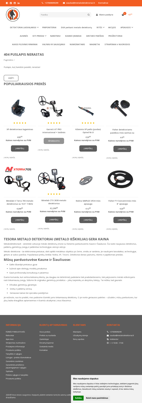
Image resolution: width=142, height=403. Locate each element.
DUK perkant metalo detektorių (76, 27)
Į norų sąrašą (9, 157)
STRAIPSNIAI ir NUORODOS (117, 44)
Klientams (79, 325)
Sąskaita (9, 371)
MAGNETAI (95, 44)
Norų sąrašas (78, 339)
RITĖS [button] (99, 27)
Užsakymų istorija (80, 335)
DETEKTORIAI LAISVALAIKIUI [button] (23, 27)
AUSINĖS (24, 36)
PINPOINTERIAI (49, 27)
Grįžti (11, 78)
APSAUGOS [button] (126, 27)
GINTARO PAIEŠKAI (95, 36)
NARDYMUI (55, 36)
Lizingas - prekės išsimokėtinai (18, 357)
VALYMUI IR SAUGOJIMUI (53, 44)
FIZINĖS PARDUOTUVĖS (15, 332)
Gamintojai (44, 339)
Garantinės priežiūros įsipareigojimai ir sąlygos (16, 366)
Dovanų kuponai (47, 343)
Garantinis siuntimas (14, 361)
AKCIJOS (112, 27)
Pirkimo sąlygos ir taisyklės (17, 375)
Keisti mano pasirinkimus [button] (97, 398)
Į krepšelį (19, 148)
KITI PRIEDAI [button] (38, 36)
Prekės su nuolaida (48, 335)
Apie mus (10, 339)
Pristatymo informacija (15, 346)
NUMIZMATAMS (77, 44)
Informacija (13, 325)
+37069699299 (50, 3)
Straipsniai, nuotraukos (16, 343)
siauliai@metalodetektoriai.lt (79, 3)
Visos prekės (45, 332)
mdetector (112, 339)
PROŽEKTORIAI (115, 36)
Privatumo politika (13, 350)
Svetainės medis (46, 346)
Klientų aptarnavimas (53, 325)
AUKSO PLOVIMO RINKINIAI (24, 44)
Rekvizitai (10, 335)
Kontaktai (103, 3)
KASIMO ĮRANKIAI (73, 36)
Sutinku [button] (78, 398)
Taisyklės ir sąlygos (14, 354)
